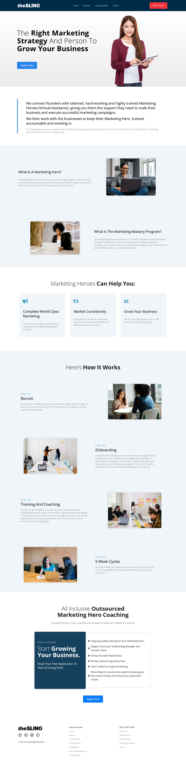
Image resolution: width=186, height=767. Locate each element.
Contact (116, 5)
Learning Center (101, 5)
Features (86, 5)
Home (75, 5)
